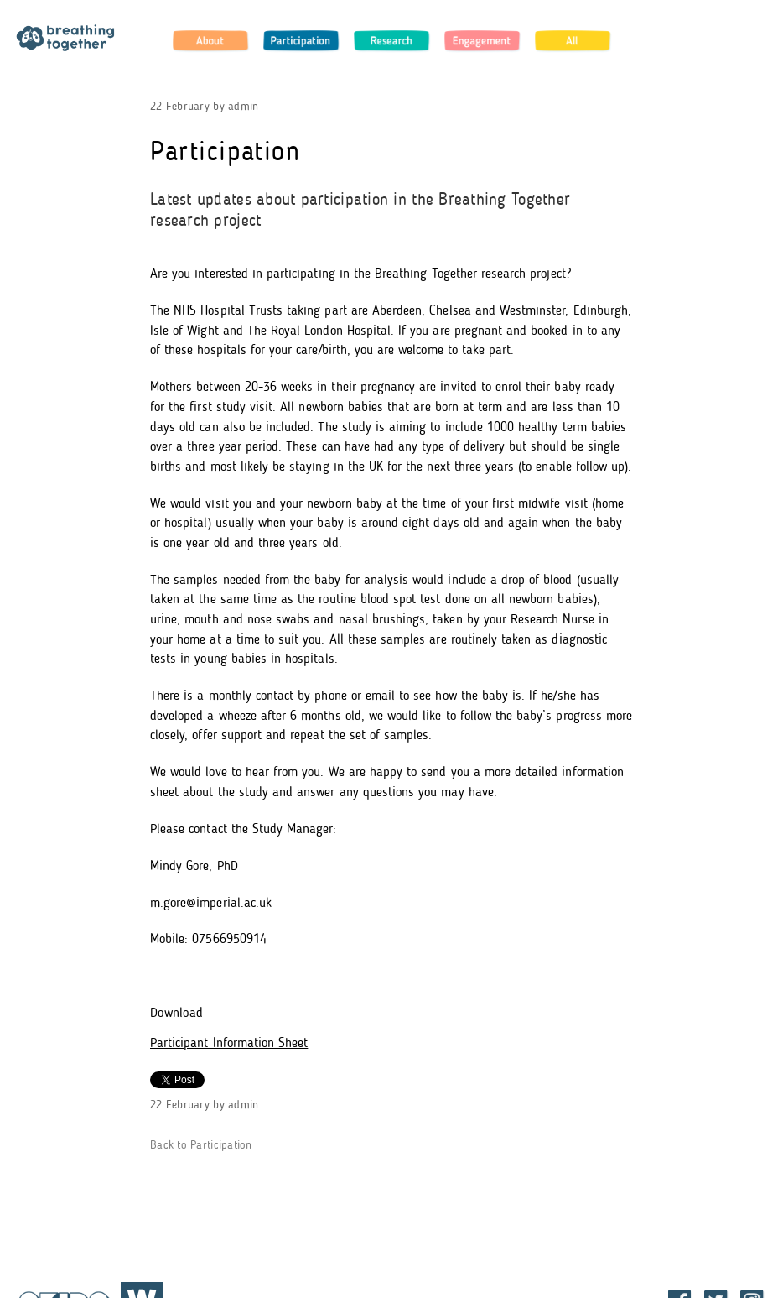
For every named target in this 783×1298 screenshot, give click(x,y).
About (210, 39)
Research (391, 39)
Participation (301, 39)
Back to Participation (201, 1145)
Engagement (482, 39)
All (573, 39)
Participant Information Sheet (229, 1043)
